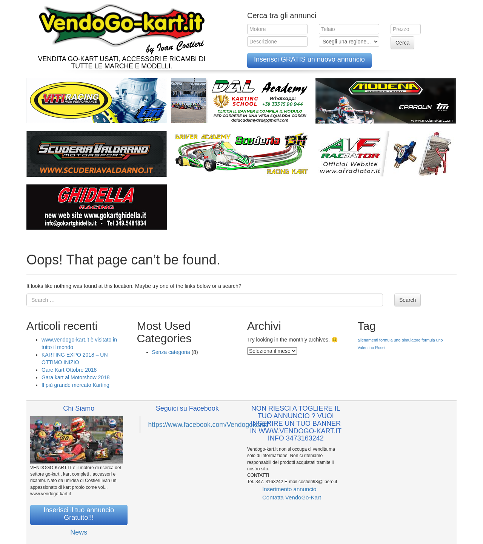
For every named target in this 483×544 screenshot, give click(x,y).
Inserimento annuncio (289, 489)
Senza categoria (171, 352)
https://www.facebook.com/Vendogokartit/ (208, 424)
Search (407, 300)
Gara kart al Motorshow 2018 (76, 377)
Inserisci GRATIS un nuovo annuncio (309, 59)
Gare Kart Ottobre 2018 (69, 370)
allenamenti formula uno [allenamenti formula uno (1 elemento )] (379, 340)
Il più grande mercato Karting (75, 385)
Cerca (402, 43)
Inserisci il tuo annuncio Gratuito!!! (78, 513)
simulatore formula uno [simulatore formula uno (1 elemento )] (422, 340)
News (78, 532)
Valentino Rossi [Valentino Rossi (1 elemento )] (371, 347)
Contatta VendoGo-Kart (291, 497)
